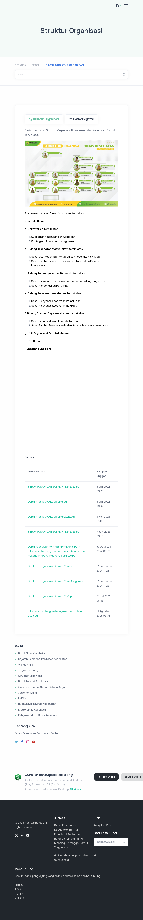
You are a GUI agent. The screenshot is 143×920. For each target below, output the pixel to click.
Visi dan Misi (26, 664)
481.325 (19, 898)
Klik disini (75, 789)
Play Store (106, 777)
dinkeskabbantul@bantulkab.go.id (75, 855)
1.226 (18, 889)
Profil (36, 65)
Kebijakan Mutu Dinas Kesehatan (38, 715)
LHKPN (22, 698)
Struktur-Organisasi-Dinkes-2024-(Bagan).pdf (57, 581)
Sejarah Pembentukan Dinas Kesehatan (42, 659)
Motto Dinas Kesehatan (32, 709)
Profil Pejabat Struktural (33, 681)
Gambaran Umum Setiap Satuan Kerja (41, 687)
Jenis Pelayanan (28, 692)
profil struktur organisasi (65, 65)
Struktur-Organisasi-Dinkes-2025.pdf (51, 596)
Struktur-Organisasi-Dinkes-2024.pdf (51, 566)
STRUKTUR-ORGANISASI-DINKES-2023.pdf (54, 531)
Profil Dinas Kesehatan (32, 653)
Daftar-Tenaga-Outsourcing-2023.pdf (51, 516)
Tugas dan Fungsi (29, 670)
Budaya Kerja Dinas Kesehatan (37, 704)
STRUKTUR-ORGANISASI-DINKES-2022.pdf (54, 486)
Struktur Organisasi (30, 676)
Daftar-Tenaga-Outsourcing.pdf (48, 501)
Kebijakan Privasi (104, 825)
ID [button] (117, 5)
